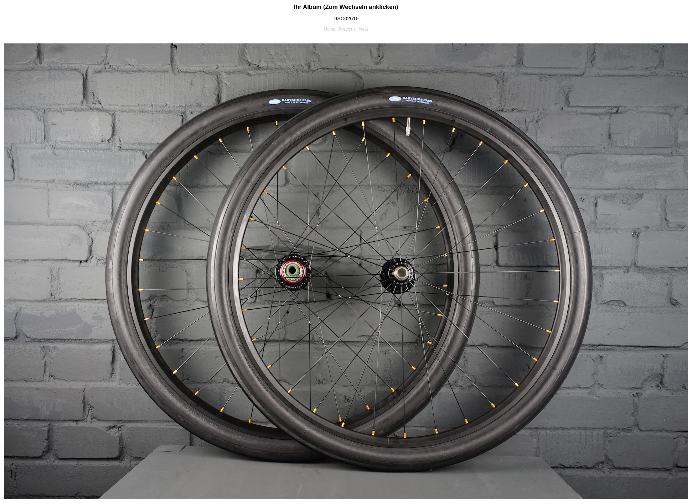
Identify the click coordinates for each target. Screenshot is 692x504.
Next (363, 29)
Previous (347, 29)
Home (330, 29)
